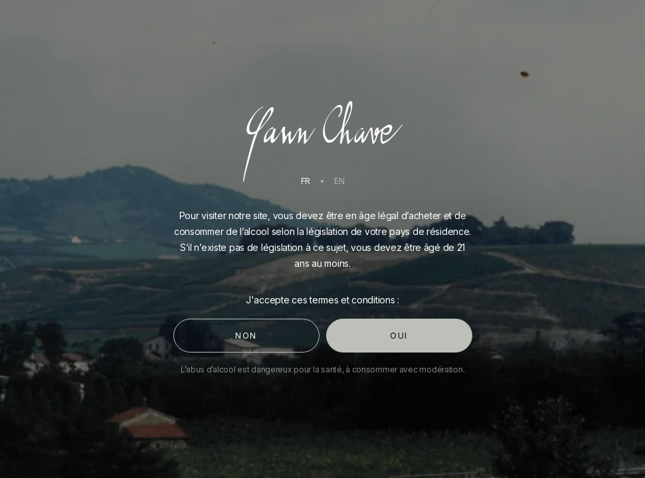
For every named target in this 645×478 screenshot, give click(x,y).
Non (246, 336)
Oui (399, 336)
